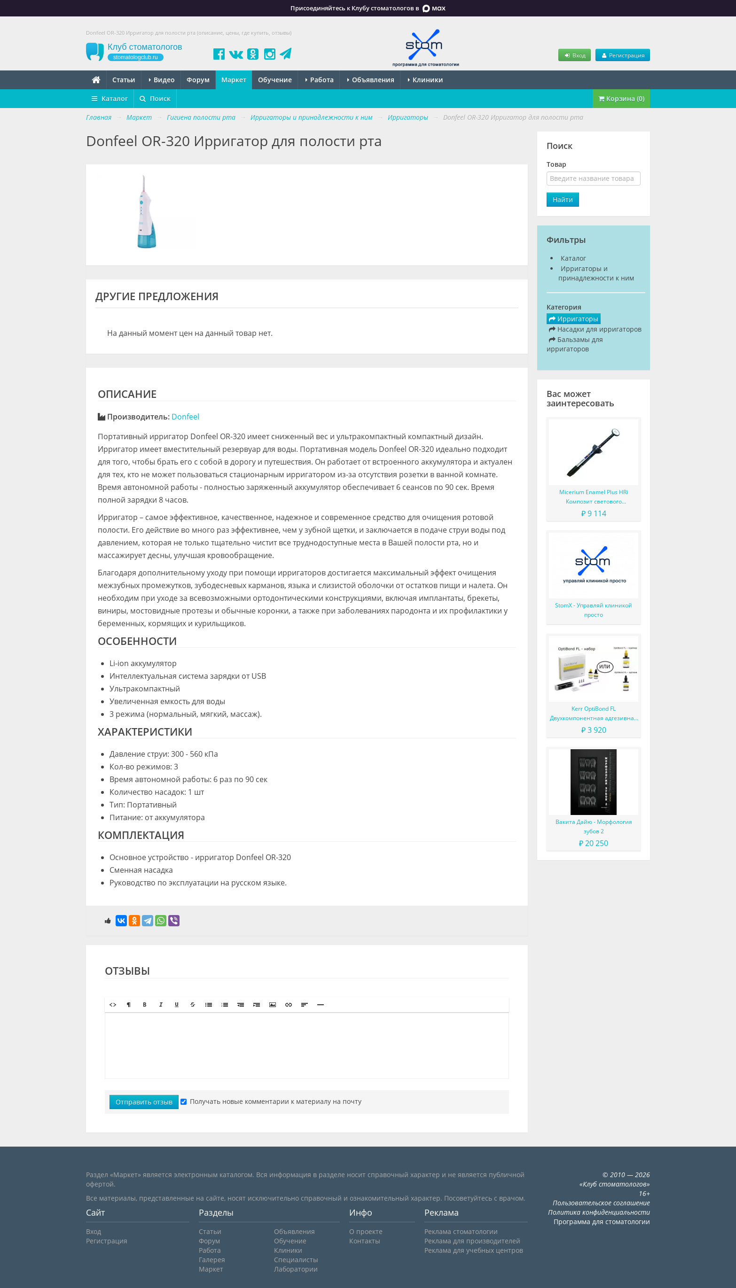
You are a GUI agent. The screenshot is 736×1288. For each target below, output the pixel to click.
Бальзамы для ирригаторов (575, 344)
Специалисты (296, 1259)
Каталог (110, 98)
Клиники (425, 79)
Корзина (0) (621, 98)
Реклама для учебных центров (473, 1250)
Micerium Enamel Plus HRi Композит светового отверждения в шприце (593, 497)
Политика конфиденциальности (599, 1212)
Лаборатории (296, 1269)
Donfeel (185, 416)
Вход (574, 55)
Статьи (123, 79)
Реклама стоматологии (461, 1231)
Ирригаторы (573, 318)
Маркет (233, 79)
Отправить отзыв (144, 1101)
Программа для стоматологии (602, 1221)
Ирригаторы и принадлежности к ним (596, 273)
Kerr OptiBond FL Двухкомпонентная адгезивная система (593, 714)
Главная (98, 117)
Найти (563, 199)
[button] (113, 1004)
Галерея (212, 1259)
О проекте (366, 1231)
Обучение (275, 79)
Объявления (370, 79)
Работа (319, 79)
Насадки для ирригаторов (595, 329)
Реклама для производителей (472, 1240)
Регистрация (623, 55)
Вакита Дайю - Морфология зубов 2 (594, 826)
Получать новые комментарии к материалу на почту (270, 1101)
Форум (198, 79)
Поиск (155, 98)
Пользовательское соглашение (601, 1202)
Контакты (364, 1240)
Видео (162, 79)
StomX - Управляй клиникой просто (593, 610)
